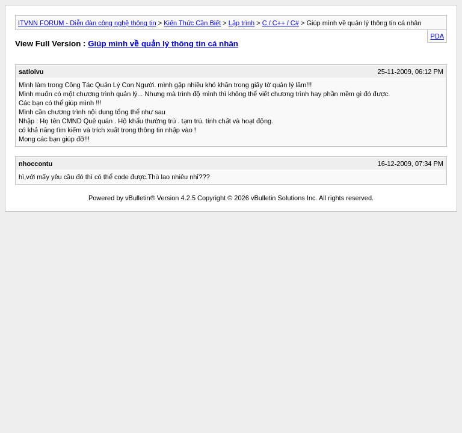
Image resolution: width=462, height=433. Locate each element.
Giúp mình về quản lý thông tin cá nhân (163, 43)
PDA (437, 36)
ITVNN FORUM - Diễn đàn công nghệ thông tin (87, 22)
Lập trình (241, 22)
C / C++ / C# (280, 22)
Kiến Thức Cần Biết (192, 22)
